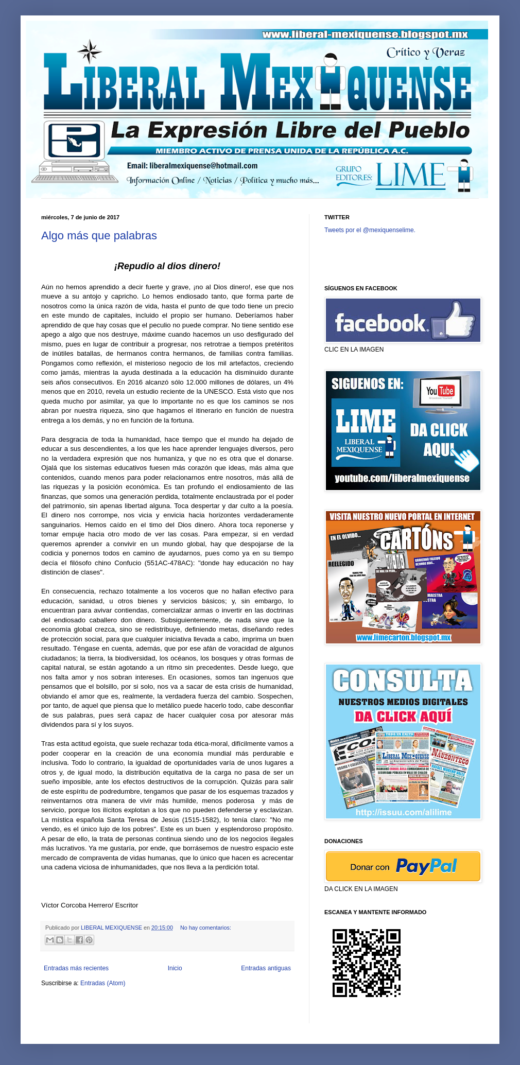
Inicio (175, 968)
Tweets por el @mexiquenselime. (369, 230)
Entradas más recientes (76, 968)
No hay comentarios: (205, 927)
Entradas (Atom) (102, 983)
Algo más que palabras (99, 235)
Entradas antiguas (266, 968)
